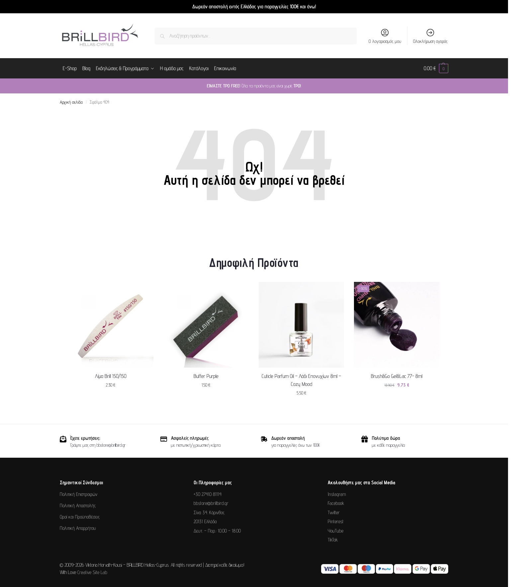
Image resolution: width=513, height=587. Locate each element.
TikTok (333, 539)
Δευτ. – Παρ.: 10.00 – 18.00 (217, 530)
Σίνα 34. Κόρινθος (209, 512)
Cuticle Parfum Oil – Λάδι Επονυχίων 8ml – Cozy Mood (301, 380)
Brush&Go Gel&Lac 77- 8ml (396, 376)
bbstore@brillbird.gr (211, 503)
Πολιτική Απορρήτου (78, 528)
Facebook (336, 503)
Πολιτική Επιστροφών (78, 494)
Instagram (337, 494)
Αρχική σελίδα (71, 102)
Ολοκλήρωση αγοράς (430, 36)
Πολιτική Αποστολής (78, 505)
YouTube (335, 530)
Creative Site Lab (92, 572)
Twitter (334, 512)
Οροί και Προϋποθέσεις (80, 517)
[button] (436, 68)
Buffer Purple (206, 376)
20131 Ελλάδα (205, 521)
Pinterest (336, 521)
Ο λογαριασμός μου (385, 36)
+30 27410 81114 (207, 494)
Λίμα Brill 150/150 (111, 376)
